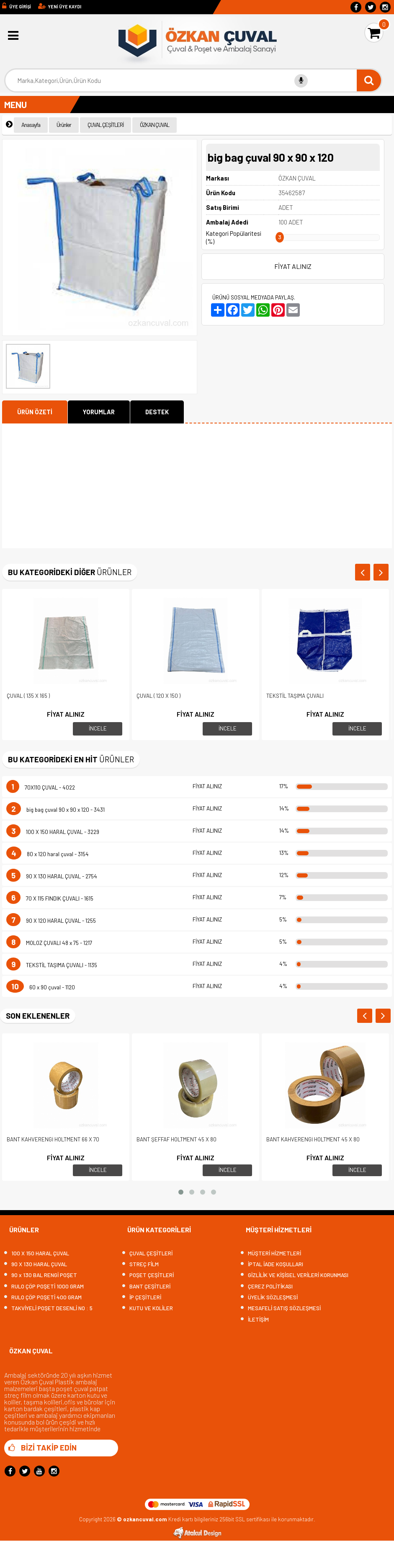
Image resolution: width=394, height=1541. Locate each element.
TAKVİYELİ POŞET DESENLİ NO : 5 (48, 1308)
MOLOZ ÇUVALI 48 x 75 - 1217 (49, 943)
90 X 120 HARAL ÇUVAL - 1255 (51, 920)
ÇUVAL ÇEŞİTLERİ (106, 124)
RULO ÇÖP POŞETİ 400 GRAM (43, 1297)
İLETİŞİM (255, 1319)
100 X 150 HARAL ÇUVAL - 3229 (52, 832)
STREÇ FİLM (140, 1264)
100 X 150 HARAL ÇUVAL (36, 1253)
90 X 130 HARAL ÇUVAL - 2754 (51, 876)
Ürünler (64, 124)
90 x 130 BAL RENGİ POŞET (40, 1275)
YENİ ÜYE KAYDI (64, 6)
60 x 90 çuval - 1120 (40, 987)
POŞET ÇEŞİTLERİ (148, 1275)
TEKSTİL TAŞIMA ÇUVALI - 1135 (51, 965)
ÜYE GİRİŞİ (20, 6)
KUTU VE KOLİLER (147, 1308)
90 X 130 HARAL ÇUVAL (35, 1264)
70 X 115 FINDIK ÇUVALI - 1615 (49, 898)
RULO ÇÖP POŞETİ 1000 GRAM (44, 1286)
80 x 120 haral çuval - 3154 (47, 854)
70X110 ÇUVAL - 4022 (40, 787)
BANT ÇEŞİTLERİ (146, 1286)
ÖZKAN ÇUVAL (154, 124)
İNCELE (98, 728)
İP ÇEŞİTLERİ (141, 1297)
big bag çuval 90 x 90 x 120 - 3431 (55, 809)
